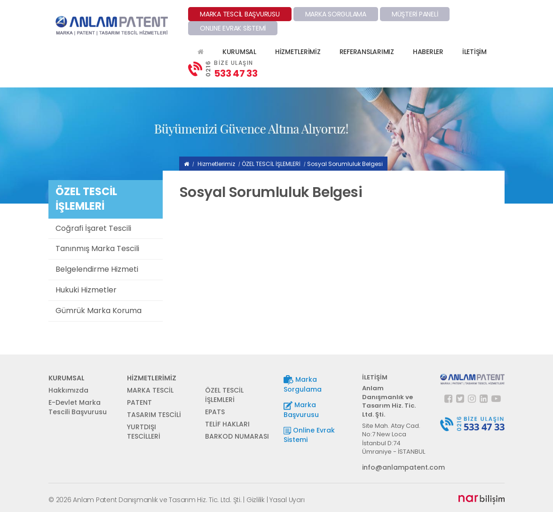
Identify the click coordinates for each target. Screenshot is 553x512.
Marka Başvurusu (301, 409)
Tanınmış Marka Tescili (97, 248)
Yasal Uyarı (286, 499)
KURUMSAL (239, 51)
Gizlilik (255, 499)
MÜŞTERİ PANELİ (415, 14)
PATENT (139, 402)
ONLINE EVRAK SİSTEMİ (233, 28)
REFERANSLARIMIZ (367, 51)
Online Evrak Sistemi (309, 434)
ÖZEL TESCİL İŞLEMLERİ (271, 164)
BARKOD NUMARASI (237, 436)
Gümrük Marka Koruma (98, 310)
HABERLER (428, 51)
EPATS (215, 412)
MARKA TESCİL (150, 390)
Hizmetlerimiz (216, 164)
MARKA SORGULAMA (335, 14)
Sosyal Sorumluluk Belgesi (345, 164)
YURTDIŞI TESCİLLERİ (143, 431)
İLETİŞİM (474, 51)
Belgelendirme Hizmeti (96, 269)
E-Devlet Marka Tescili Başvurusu (77, 407)
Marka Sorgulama (303, 384)
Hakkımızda (68, 390)
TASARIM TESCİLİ (154, 414)
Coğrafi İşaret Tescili (93, 228)
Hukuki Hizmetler (86, 289)
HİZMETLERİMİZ (298, 51)
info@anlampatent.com (394, 467)
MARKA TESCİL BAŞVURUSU (240, 14)
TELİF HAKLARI (227, 424)
